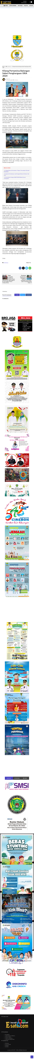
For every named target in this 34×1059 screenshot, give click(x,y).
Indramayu (6, 262)
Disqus (22, 294)
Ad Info (6, 1046)
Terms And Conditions (10, 1035)
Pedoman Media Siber (10, 1039)
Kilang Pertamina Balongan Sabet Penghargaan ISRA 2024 (16, 73)
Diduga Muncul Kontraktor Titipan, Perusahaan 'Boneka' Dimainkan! (16, 171)
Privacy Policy (8, 1036)
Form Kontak (8, 1044)
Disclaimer (7, 1034)
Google (17, 294)
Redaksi (7, 1045)
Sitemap (7, 1043)
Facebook (29, 294)
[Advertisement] (17, 24)
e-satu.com (9, 1050)
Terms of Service (8, 1038)
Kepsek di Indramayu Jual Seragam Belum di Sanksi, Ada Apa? (16, 174)
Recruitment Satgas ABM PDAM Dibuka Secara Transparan (15, 178)
